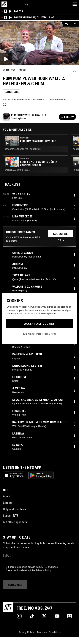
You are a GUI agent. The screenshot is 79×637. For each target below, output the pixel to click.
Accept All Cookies (39, 323)
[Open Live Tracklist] (66, 24)
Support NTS (10, 515)
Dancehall (12, 92)
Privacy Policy (43, 570)
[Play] (39, 43)
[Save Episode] (74, 69)
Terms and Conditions (49, 632)
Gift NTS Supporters (15, 522)
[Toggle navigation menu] (75, 4)
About (6, 496)
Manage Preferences (39, 334)
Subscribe (60, 234)
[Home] (4, 4)
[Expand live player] (75, 24)
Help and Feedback (14, 509)
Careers (7, 503)
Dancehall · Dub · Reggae (17, 170)
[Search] (27, 4)
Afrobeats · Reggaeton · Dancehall (23, 149)
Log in (60, 240)
